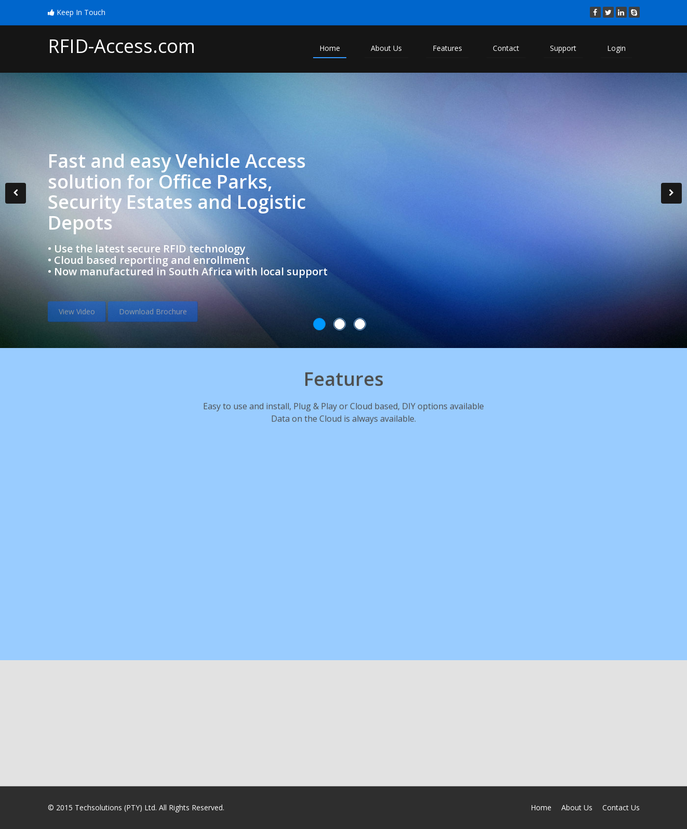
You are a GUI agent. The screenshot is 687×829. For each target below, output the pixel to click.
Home (329, 48)
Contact (506, 48)
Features (447, 48)
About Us (386, 48)
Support (563, 48)
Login (616, 48)
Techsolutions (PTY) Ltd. (116, 807)
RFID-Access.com (121, 46)
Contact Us (621, 807)
